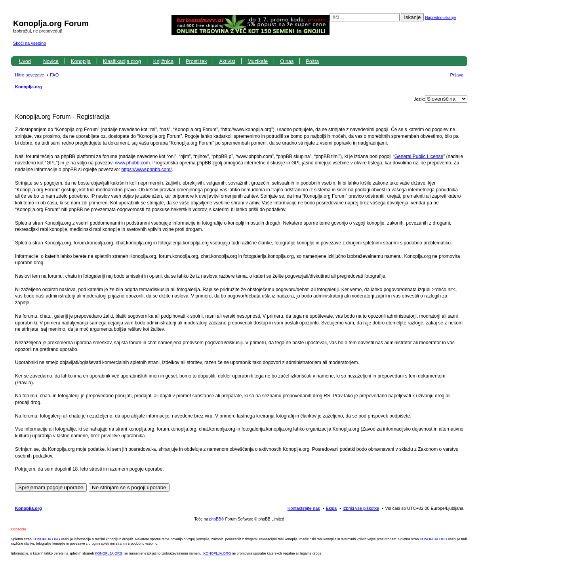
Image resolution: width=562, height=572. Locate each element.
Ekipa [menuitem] (331, 508)
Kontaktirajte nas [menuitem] (304, 508)
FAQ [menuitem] (54, 74)
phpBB (215, 519)
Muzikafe (258, 61)
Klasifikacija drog (122, 61)
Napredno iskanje (440, 17)
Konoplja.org (28, 86)
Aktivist (227, 61)
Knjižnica (163, 61)
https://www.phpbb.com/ (146, 169)
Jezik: (419, 99)
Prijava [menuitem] (456, 74)
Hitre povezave (29, 74)
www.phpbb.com (132, 163)
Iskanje (412, 17)
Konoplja (81, 61)
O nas (286, 61)
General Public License (418, 156)
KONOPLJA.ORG (46, 539)
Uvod (25, 61)
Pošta (312, 61)
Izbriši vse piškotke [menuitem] (361, 508)
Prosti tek (196, 61)
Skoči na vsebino (29, 43)
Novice (51, 61)
